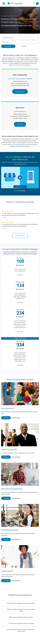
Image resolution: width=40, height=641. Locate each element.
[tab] (20, 603)
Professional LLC (22, 111)
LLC (15, 111)
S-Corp (13, 78)
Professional (29, 78)
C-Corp (9, 78)
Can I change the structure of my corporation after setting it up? (21, 630)
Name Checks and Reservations (12, 488)
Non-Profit (22, 78)
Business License (7, 571)
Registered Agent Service (10, 530)
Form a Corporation (20, 91)
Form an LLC (20, 124)
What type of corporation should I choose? (21, 617)
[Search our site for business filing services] (35, 3)
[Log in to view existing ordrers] (37, 3)
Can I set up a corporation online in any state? (21, 623)
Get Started (8, 46)
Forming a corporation (7, 57)
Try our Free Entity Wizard (18, 144)
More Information (16, 417)
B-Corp (17, 78)
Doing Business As (7, 408)
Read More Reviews (20, 235)
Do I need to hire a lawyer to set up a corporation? (21, 603)
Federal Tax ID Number (9, 449)
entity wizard (22, 190)
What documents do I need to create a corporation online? (21, 610)
